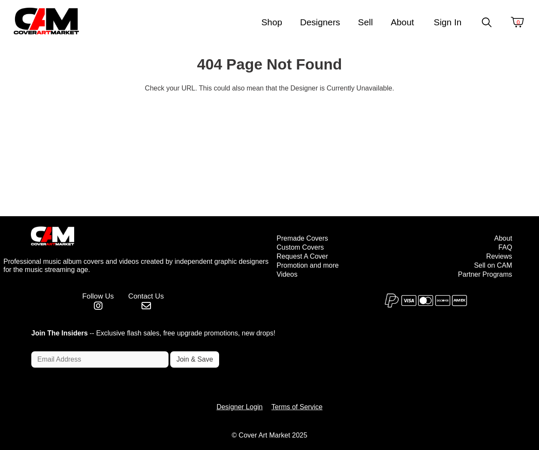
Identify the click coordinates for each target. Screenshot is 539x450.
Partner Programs (485, 274)
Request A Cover (302, 256)
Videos (287, 274)
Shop (271, 22)
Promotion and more (308, 265)
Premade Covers (302, 238)
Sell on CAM (493, 265)
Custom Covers (300, 247)
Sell (365, 22)
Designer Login (240, 407)
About (402, 22)
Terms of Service (296, 407)
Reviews (499, 256)
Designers (320, 22)
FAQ (505, 247)
